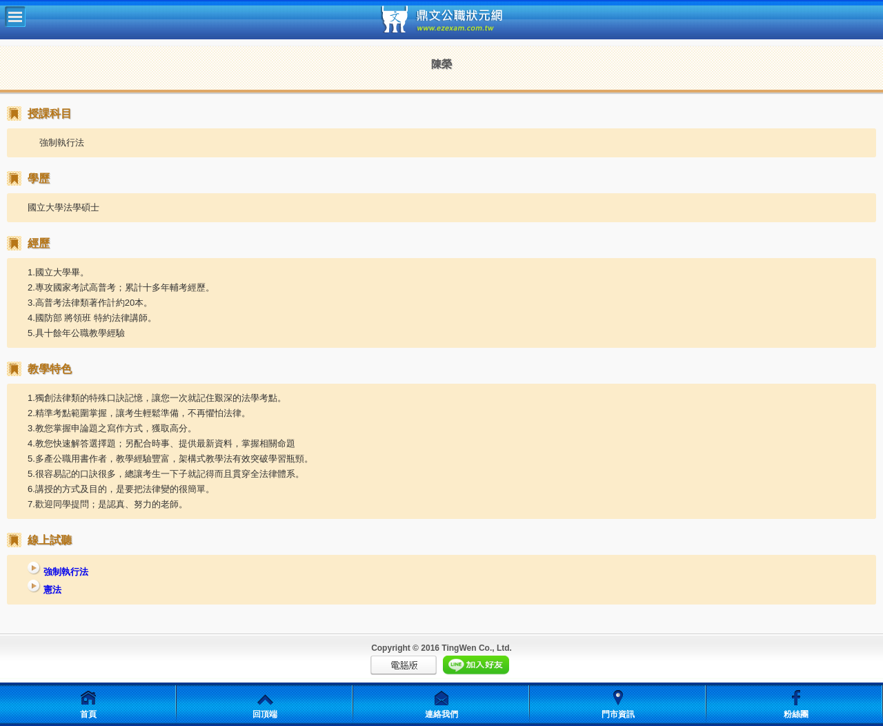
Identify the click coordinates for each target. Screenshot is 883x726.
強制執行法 (58, 572)
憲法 (44, 590)
